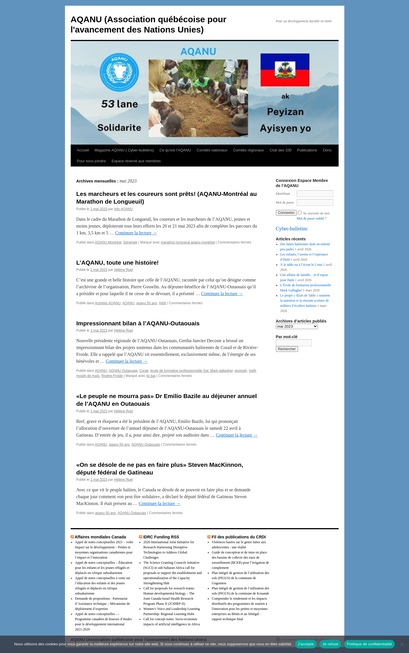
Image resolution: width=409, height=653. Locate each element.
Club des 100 (281, 150)
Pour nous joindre (91, 161)
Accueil (83, 150)
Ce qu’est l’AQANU (175, 150)
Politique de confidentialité (369, 644)
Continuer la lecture (136, 232)
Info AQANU (123, 209)
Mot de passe (285, 202)
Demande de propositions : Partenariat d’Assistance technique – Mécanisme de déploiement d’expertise (102, 604)
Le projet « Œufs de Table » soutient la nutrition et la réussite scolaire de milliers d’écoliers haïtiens (305, 300)
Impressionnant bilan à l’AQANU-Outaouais (138, 323)
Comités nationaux (212, 150)
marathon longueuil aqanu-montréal (188, 242)
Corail (143, 371)
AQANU (128, 303)
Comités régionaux (248, 150)
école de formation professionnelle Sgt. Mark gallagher (191, 371)
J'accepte (306, 644)
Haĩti (162, 303)
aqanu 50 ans (146, 303)
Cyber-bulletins (292, 229)
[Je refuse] (402, 644)
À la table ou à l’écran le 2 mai (301, 265)
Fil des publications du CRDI (238, 537)
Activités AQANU (108, 303)
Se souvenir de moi (316, 213)
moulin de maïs (87, 376)
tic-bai (150, 376)
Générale (130, 242)
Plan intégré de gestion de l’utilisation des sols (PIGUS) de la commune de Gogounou (240, 578)
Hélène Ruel (123, 270)
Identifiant (283, 194)
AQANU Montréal (108, 242)
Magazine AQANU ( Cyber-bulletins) (124, 150)
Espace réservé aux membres (136, 161)
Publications (307, 150)
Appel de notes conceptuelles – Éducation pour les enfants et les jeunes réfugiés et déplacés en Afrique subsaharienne (103, 568)
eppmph (241, 371)
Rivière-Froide (112, 376)
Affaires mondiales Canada (100, 537)
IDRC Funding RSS (161, 537)
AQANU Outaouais (123, 371)
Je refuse (330, 644)
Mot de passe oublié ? (312, 218)
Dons (327, 150)
